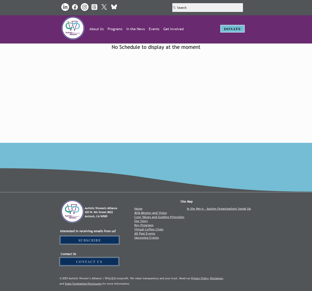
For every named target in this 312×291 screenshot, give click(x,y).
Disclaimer (216, 278)
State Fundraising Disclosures (83, 283)
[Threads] (94, 7)
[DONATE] (232, 29)
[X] (104, 7)
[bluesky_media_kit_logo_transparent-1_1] (114, 7)
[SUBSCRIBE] (90, 240)
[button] (96, 29)
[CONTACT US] (89, 261)
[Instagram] (85, 7)
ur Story (142, 221)
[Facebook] (75, 7)
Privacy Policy (199, 278)
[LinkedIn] (65, 7)
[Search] (207, 7)
